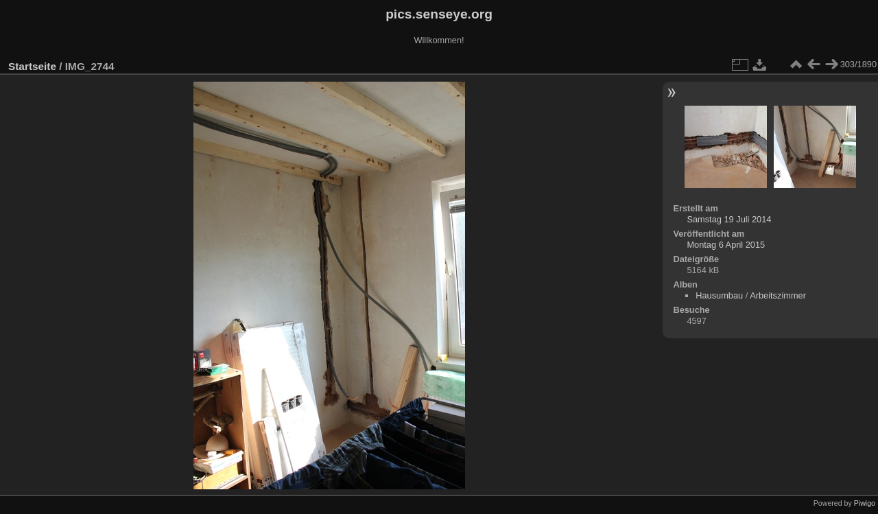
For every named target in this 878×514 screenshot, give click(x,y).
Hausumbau (719, 295)
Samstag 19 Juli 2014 (729, 219)
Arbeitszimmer (778, 295)
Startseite (32, 66)
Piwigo (864, 503)
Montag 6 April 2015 (726, 245)
